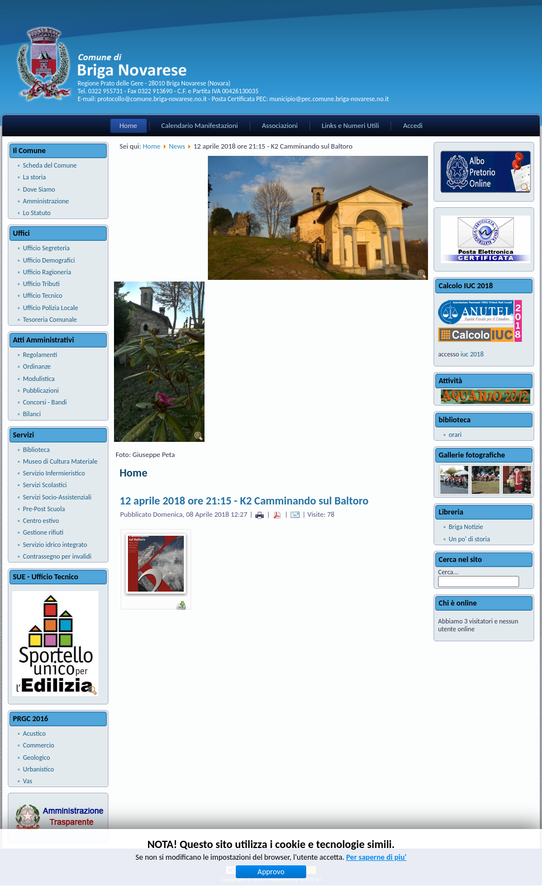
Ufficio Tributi (41, 284)
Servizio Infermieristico (54, 473)
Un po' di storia (469, 539)
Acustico (34, 733)
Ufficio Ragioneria (47, 272)
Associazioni (280, 125)
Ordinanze (37, 366)
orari (455, 435)
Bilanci (32, 414)
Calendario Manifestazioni (199, 125)
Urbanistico (38, 769)
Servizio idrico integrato (55, 545)
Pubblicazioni (41, 390)
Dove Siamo (39, 189)
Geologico (36, 757)
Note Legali (283, 855)
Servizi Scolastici (45, 485)
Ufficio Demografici (49, 260)
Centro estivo (41, 521)
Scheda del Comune (50, 165)
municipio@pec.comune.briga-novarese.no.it (329, 99)
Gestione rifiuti (43, 532)
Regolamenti (40, 355)
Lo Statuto (37, 213)
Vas (27, 781)
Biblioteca (36, 450)
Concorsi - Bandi (45, 402)
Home (128, 125)
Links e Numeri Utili (350, 125)
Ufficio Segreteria (46, 248)
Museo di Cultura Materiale (60, 461)
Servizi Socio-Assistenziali (57, 497)
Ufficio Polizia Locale (50, 308)
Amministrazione (46, 201)
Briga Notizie (466, 527)
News (177, 146)
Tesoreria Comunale (50, 319)
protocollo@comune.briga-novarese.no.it (152, 99)
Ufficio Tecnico (42, 295)
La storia (34, 177)
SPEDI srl (310, 879)
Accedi (412, 125)
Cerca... (448, 572)
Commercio (38, 745)
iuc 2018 (471, 354)
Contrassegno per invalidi (57, 556)
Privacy (254, 855)
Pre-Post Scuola (44, 509)
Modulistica (39, 379)
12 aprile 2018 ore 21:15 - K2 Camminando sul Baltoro (244, 500)
